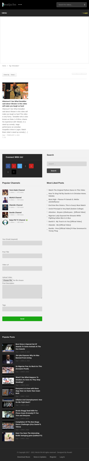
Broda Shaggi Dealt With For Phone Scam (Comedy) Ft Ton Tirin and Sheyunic (27, 413)
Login (85, 13)
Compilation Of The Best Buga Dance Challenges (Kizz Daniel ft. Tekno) (28, 424)
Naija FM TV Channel (17, 220)
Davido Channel (15, 212)
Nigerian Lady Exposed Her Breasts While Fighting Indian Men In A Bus (65, 217)
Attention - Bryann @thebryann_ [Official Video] (67, 212)
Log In (62, 457)
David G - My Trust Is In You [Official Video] (65, 221)
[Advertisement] (44, 41)
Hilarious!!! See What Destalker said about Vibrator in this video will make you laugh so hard (14, 103)
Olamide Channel (15, 205)
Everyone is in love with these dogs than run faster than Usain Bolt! (28, 391)
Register (53, 457)
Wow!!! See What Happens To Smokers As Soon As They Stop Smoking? (28, 379)
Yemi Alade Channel (17, 190)
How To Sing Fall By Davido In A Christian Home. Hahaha (67, 195)
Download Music (23, 457)
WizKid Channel (15, 197)
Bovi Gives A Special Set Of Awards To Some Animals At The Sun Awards (28, 346)
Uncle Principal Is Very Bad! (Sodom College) (66, 209)
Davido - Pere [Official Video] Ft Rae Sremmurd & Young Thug (67, 230)
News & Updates (40, 457)
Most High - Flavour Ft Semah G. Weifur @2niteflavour (64, 200)
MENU (4, 13)
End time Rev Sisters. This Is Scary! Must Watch (67, 205)
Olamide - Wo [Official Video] (60, 225)
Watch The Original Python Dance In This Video (67, 190)
